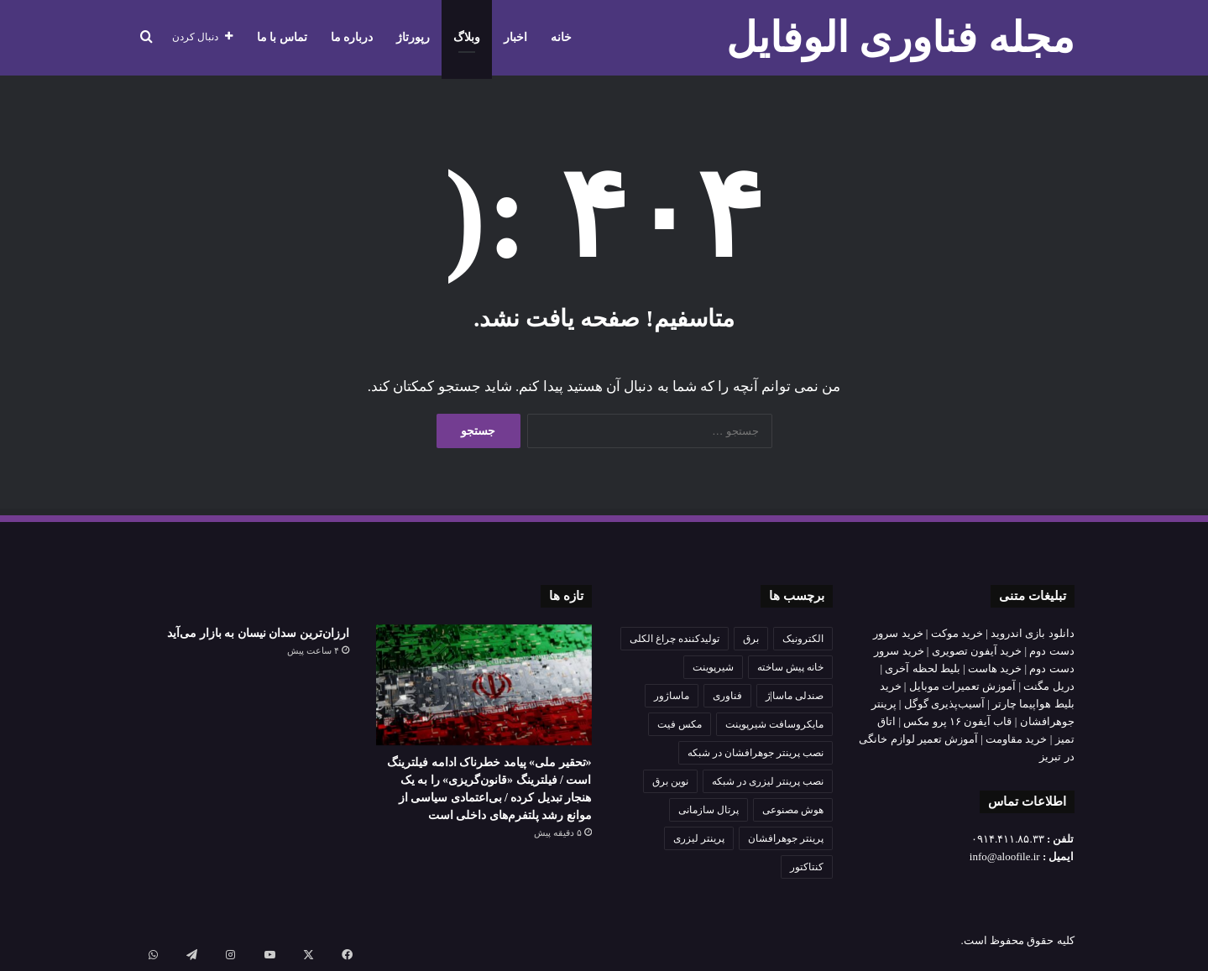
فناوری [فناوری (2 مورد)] (727, 696)
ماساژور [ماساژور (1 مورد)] (671, 696)
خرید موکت (957, 633)
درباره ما (352, 37)
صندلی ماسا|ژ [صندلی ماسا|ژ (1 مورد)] (795, 696)
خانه (561, 37)
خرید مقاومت (1016, 739)
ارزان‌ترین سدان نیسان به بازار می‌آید (258, 633)
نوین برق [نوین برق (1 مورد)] (670, 781)
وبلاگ (466, 37)
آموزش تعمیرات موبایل (963, 686)
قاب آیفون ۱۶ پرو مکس (957, 721)
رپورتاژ (413, 37)
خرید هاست (995, 668)
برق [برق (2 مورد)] (751, 639)
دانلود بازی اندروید (1033, 633)
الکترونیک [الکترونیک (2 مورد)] (803, 639)
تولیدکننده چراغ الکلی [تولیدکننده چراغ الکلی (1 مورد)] (674, 639)
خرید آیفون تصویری (977, 651)
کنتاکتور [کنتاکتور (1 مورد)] (807, 867)
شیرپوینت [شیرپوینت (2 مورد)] (713, 667)
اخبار (515, 37)
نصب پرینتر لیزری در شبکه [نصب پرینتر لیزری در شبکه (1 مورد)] (768, 781)
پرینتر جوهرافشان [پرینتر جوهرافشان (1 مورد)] (786, 838)
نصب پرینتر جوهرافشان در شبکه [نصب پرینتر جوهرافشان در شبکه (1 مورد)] (756, 753)
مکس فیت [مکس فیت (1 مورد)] (679, 724)
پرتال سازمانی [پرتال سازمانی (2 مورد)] (708, 810)
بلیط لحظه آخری (922, 668)
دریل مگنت (1048, 686)
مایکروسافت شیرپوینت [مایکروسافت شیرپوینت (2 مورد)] (774, 724)
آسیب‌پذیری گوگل (944, 703)
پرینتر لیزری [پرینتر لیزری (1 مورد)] (698, 838)
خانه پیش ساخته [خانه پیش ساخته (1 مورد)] (790, 667)
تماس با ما (282, 37)
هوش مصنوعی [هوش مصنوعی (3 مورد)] (793, 810)
